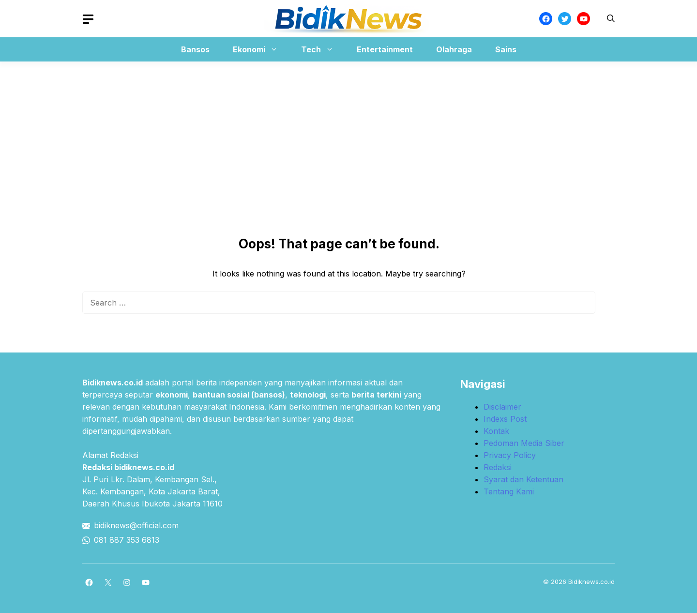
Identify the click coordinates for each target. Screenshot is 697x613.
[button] (611, 19)
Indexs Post (505, 419)
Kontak (496, 431)
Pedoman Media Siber (524, 443)
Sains (505, 49)
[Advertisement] (348, 129)
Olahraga (454, 49)
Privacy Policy (510, 455)
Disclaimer (502, 407)
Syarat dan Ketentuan (523, 479)
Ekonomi (260, 49)
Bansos (195, 49)
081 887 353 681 (124, 540)
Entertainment (385, 49)
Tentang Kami (509, 491)
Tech (322, 49)
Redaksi (498, 467)
